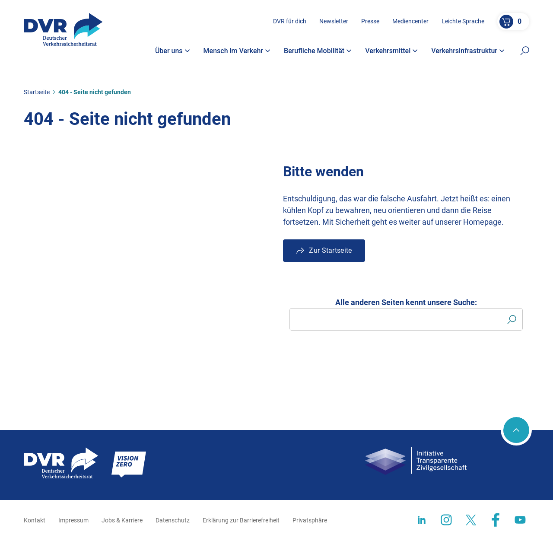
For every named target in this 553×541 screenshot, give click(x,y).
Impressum (73, 520)
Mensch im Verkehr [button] (237, 51)
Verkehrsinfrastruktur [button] (468, 51)
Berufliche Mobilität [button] (318, 51)
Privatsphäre (309, 520)
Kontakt (34, 520)
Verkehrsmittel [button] (391, 51)
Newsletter (333, 21)
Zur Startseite (330, 250)
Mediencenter (410, 21)
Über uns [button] (172, 51)
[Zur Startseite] (63, 29)
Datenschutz (173, 520)
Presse (370, 21)
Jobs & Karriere (122, 520)
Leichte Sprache (463, 21)
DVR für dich (289, 21)
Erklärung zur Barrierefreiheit (241, 520)
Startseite (37, 92)
